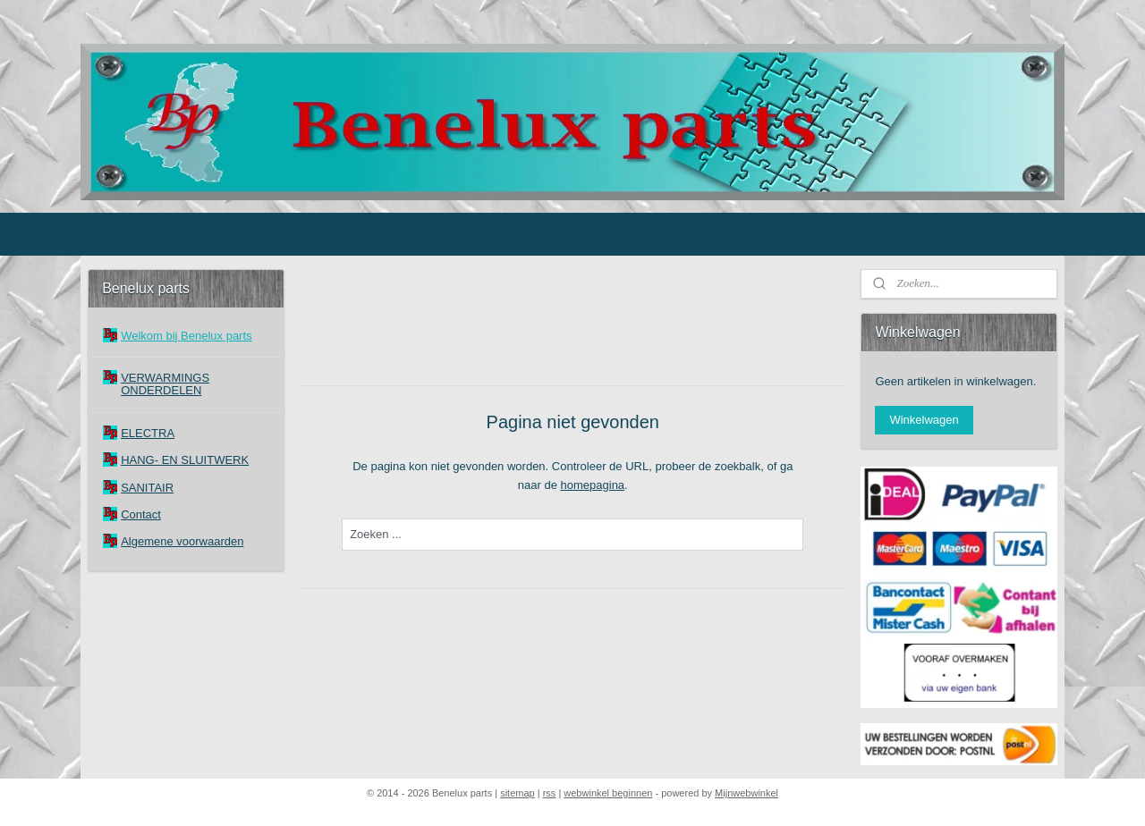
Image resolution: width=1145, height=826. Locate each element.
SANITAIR (147, 487)
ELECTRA (147, 433)
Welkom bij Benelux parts (186, 335)
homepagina (592, 485)
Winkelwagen (923, 419)
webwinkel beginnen (608, 793)
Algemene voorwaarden (182, 541)
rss (549, 793)
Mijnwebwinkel (746, 793)
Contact (141, 514)
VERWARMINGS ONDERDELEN (165, 384)
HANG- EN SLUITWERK (185, 460)
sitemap (517, 793)
